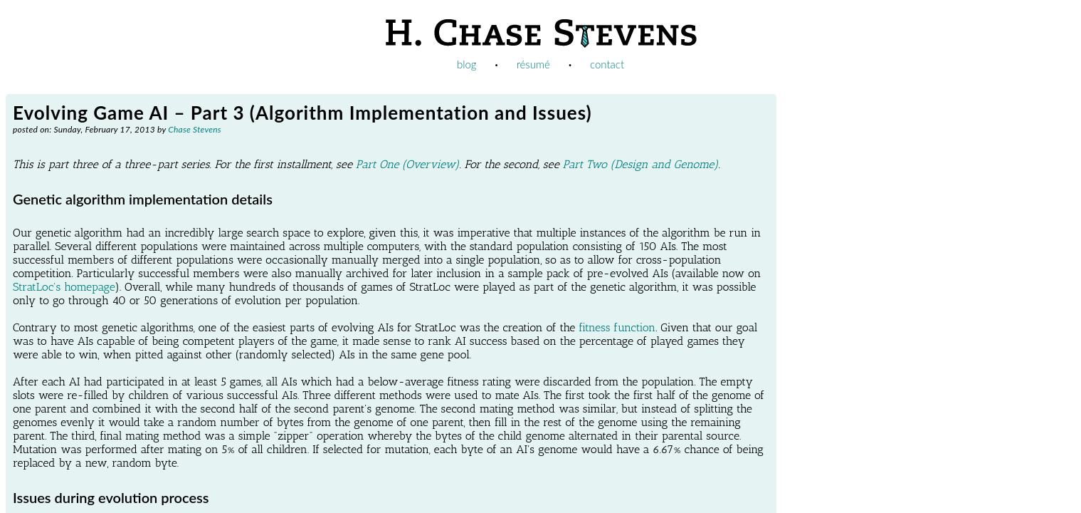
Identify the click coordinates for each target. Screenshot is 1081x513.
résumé (533, 64)
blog (467, 64)
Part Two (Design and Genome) (641, 164)
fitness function (617, 327)
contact (607, 64)
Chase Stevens (194, 129)
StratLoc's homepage (64, 287)
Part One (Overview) (408, 164)
